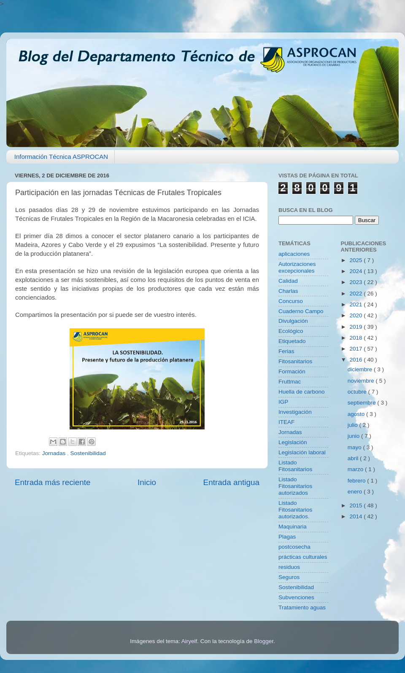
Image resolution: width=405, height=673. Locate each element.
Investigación (295, 412)
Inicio (147, 482)
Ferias (286, 351)
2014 (356, 516)
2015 (356, 505)
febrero (357, 480)
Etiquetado (292, 341)
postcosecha (294, 547)
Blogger (263, 641)
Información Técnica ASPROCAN (61, 156)
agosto (357, 414)
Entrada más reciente (53, 482)
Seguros (289, 577)
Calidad (288, 281)
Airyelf (189, 641)
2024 (356, 271)
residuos (289, 567)
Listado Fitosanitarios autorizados (295, 486)
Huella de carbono (301, 392)
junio (354, 436)
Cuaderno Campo (301, 311)
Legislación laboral (302, 452)
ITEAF (286, 422)
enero (356, 491)
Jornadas (54, 453)
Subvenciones (296, 597)
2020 (356, 315)
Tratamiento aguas (302, 607)
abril (354, 458)
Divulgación (293, 321)
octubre (358, 392)
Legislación (292, 442)
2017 (356, 349)
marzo (356, 469)
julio (353, 425)
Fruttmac (289, 381)
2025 (356, 260)
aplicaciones (294, 254)
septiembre (363, 403)
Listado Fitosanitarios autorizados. (295, 510)
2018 (356, 338)
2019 (356, 327)
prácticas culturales (302, 557)
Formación (291, 371)
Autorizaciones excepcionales (297, 267)
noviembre (362, 381)
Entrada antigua (231, 482)
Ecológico (290, 331)
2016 (356, 360)
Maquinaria (292, 526)
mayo (355, 447)
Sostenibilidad (88, 453)
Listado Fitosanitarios (295, 465)
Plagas (287, 537)
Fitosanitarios (295, 361)
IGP (283, 402)
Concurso (290, 301)
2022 (356, 293)
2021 (356, 304)
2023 (356, 282)
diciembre (361, 369)
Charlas (288, 291)
